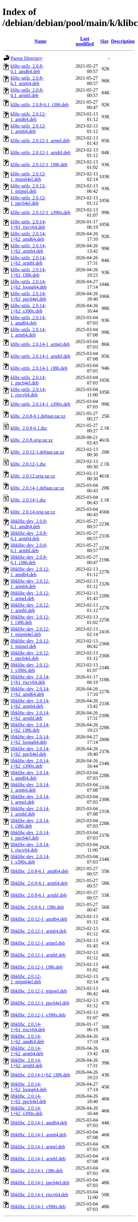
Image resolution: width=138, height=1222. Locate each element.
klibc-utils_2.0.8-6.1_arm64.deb (27, 80)
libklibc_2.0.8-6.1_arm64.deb (39, 883)
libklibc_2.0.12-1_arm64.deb (38, 931)
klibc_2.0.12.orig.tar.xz (32, 475)
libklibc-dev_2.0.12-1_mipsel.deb (30, 643)
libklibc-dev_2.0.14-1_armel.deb (30, 799)
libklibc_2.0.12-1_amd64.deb (38, 919)
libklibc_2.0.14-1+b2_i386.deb (40, 1074)
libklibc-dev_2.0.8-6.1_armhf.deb (28, 548)
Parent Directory (26, 58)
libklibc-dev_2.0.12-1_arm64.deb (30, 584)
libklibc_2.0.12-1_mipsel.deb (38, 991)
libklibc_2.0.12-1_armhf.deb (38, 955)
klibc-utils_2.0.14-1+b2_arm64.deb (28, 248)
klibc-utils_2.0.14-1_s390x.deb (40, 404)
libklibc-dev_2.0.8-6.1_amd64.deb (28, 524)
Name (40, 41)
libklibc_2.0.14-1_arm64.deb (38, 1134)
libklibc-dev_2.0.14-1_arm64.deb (30, 787)
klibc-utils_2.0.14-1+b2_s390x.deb (28, 308)
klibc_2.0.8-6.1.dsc (28, 428)
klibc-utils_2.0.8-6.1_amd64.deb (27, 68)
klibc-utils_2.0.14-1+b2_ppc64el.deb (28, 296)
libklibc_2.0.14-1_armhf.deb (38, 1158)
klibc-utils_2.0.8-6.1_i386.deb (39, 104)
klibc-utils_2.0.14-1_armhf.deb (40, 356)
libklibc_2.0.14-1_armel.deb (37, 1146)
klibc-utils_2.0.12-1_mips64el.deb (28, 176)
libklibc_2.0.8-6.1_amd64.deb (39, 871)
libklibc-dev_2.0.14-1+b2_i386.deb (30, 727)
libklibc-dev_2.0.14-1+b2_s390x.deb (30, 763)
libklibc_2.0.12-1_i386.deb (36, 967)
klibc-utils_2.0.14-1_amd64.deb (28, 320)
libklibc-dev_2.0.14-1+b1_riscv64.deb (30, 679)
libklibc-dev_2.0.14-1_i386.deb (30, 823)
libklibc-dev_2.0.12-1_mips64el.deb (30, 631)
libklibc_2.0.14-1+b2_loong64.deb (28, 1087)
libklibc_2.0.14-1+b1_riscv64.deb (27, 1027)
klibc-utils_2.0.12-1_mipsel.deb (28, 188)
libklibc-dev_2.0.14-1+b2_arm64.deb (30, 703)
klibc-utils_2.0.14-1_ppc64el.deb (28, 380)
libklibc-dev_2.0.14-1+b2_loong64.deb (30, 739)
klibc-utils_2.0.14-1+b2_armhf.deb (28, 260)
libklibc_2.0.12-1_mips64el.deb (25, 979)
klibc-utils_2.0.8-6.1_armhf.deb (27, 92)
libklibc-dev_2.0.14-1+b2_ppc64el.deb (30, 751)
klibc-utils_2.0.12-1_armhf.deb (40, 152)
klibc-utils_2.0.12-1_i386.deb (39, 164)
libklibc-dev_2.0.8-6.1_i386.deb (28, 560)
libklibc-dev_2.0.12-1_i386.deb (30, 619)
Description (123, 41)
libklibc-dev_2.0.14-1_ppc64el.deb (30, 835)
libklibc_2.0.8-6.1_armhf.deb (38, 895)
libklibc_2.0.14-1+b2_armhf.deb (26, 1063)
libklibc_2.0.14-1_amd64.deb (38, 1122)
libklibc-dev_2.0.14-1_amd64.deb (30, 775)
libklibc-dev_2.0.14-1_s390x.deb (30, 859)
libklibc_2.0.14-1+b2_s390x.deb (26, 1111)
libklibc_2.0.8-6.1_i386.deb (37, 907)
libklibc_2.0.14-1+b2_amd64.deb (27, 1039)
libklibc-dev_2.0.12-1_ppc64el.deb (30, 655)
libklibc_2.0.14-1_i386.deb (36, 1170)
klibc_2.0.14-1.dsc (28, 499)
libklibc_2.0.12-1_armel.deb (37, 943)
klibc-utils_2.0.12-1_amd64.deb (28, 116)
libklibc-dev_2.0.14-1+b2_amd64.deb (30, 691)
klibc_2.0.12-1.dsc (28, 464)
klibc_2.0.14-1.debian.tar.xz (37, 487)
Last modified (85, 41)
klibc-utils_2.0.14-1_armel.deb (40, 344)
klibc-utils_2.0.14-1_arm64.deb (28, 332)
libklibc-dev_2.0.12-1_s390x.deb (30, 667)
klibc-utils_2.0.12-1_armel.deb (40, 140)
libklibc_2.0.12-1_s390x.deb (38, 1014)
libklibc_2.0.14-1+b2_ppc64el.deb (28, 1099)
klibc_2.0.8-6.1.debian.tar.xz (37, 416)
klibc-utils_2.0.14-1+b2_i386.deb (28, 272)
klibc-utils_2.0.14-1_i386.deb (39, 368)
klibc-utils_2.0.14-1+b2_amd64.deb (28, 236)
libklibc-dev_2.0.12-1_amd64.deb (30, 572)
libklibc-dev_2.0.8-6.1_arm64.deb (28, 536)
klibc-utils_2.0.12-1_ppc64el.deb (28, 200)
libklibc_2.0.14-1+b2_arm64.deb (26, 1051)
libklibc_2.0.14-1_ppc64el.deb (39, 1182)
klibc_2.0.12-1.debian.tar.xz (37, 452)
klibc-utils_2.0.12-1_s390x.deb (40, 212)
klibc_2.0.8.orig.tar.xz (31, 440)
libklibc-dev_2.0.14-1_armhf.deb (30, 811)
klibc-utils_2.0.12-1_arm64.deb (28, 128)
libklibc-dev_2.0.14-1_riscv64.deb (30, 847)
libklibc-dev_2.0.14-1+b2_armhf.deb (30, 715)
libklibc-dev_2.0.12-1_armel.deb (30, 595)
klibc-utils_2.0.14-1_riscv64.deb (28, 392)
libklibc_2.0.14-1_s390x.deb (38, 1206)
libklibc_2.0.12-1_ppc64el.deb (39, 1003)
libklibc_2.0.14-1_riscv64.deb (39, 1194)
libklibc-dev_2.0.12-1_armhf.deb (30, 607)
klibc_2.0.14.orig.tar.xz (32, 511)
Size (104, 41)
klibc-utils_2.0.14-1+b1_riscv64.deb (28, 224)
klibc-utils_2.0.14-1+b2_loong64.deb (28, 284)
